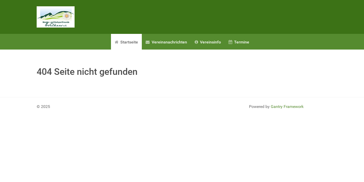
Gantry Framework (287, 106)
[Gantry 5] (56, 17)
